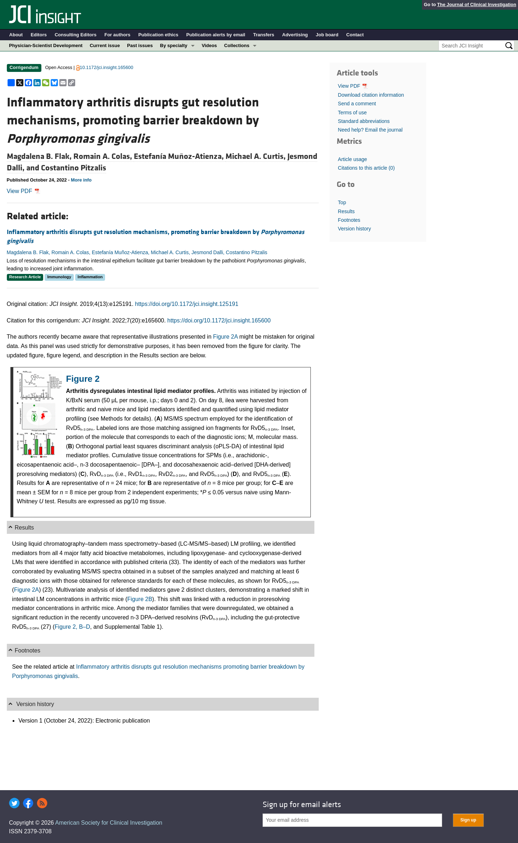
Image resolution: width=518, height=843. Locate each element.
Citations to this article (366, 168)
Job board (327, 34)
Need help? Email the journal (370, 130)
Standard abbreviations (364, 121)
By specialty (173, 45)
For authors (117, 34)
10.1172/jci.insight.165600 (106, 67)
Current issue (105, 45)
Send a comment (357, 103)
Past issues (140, 45)
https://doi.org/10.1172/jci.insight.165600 (219, 320)
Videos (209, 45)
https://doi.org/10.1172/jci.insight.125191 (186, 304)
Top (342, 202)
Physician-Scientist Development (45, 45)
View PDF (23, 191)
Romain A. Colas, (103, 156)
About (16, 34)
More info (81, 180)
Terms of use (352, 112)
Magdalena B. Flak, (40, 156)
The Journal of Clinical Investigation (476, 4)
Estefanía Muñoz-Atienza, (180, 156)
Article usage (352, 159)
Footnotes (349, 220)
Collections (236, 45)
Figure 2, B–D (72, 627)
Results (346, 211)
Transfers (263, 34)
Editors (39, 34)
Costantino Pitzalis (73, 168)
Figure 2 (83, 379)
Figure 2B (139, 599)
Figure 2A (225, 337)
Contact (355, 34)
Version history (354, 229)
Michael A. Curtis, (256, 156)
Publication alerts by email (215, 34)
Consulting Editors (75, 34)
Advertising (295, 34)
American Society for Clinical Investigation (108, 823)
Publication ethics (158, 34)
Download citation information (371, 95)
